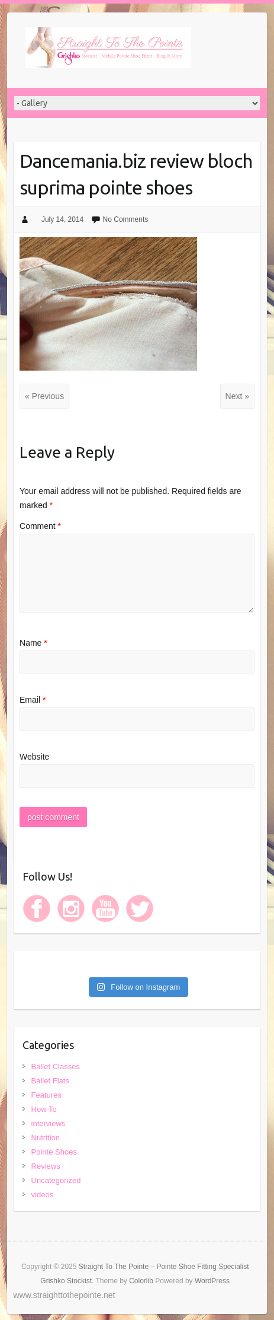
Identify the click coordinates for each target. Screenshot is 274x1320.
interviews (48, 1123)
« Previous (44, 396)
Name (33, 643)
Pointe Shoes (54, 1151)
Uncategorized (56, 1180)
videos (42, 1194)
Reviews (45, 1166)
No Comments (126, 219)
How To (44, 1109)
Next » (237, 396)
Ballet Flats (50, 1080)
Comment (40, 526)
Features (46, 1095)
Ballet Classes (55, 1066)
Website (34, 756)
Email (33, 699)
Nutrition (45, 1137)
